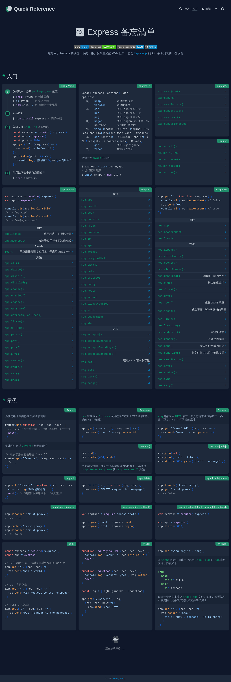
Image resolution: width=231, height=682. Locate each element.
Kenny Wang (119, 678)
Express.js (140, 53)
